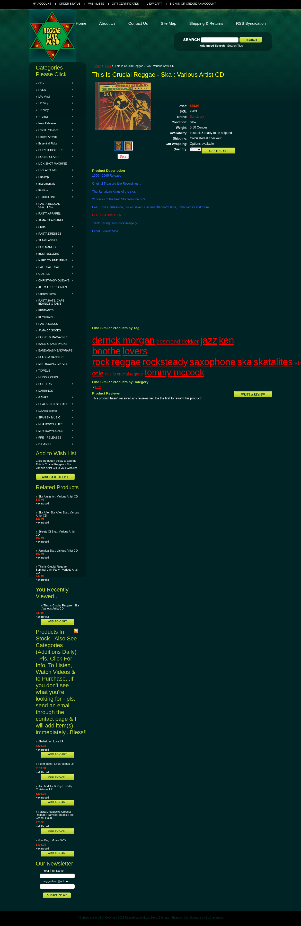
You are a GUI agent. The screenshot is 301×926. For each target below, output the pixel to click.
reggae (126, 362)
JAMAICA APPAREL (51, 220)
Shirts (55, 226)
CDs (55, 83)
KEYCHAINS (46, 317)
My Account (42, 3)
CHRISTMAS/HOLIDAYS (55, 280)
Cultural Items (55, 293)
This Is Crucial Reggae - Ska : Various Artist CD (60, 607)
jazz (208, 340)
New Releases (55, 123)
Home (97, 65)
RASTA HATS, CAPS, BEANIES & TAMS (51, 302)
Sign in (175, 3)
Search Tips (235, 45)
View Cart (154, 3)
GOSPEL (55, 273)
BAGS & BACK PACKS (52, 343)
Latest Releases (55, 130)
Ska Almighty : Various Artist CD (58, 496)
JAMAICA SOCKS (49, 330)
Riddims (55, 190)
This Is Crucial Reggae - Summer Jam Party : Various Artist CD (57, 569)
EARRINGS (45, 390)
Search (191, 39)
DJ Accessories (55, 410)
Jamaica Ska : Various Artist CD (58, 550)
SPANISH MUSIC (55, 417)
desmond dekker (177, 341)
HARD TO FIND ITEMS (55, 260)
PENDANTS (46, 310)
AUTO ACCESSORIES (52, 287)
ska (244, 362)
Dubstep (55, 176)
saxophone (212, 362)
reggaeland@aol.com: (57, 881)
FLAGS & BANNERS (51, 357)
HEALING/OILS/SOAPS (55, 404)
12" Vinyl (55, 103)
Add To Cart (57, 621)
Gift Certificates (125, 3)
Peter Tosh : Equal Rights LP (56, 763)
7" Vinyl (55, 116)
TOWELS (44, 370)
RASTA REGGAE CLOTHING (49, 205)
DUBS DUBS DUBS (55, 150)
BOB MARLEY (55, 246)
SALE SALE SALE (55, 267)
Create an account (201, 3)
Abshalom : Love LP (50, 741)
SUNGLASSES (47, 240)
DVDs (55, 89)
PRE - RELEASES (55, 437)
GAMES (55, 397)
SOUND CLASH (55, 156)
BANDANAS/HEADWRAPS (55, 350)
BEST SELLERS (55, 253)
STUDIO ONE (55, 197)
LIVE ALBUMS (55, 170)
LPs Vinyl (55, 96)
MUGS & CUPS (48, 377)
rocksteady (165, 362)
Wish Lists (96, 3)
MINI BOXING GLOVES (53, 363)
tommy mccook (174, 372)
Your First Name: (53, 870)
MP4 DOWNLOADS (55, 424)
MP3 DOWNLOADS (55, 430)
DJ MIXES (55, 444)
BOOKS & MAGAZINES (53, 337)
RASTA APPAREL (49, 213)
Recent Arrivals (55, 136)
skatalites (273, 362)
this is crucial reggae (124, 374)
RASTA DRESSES (49, 233)
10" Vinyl (55, 110)
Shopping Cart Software (186, 917)
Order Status (70, 3)
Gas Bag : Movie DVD (52, 840)
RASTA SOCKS (48, 323)
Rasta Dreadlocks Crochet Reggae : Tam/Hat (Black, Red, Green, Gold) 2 (55, 814)
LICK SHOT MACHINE (52, 163)
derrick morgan (123, 340)
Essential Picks (55, 143)
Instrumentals (55, 183)
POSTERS (55, 383)
